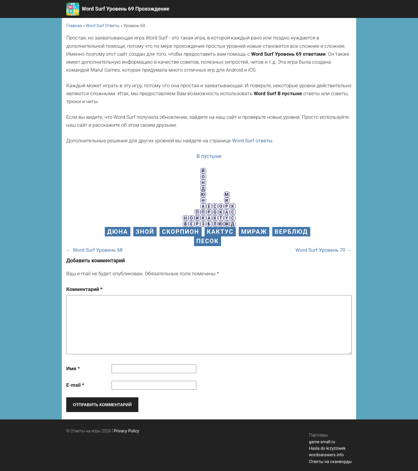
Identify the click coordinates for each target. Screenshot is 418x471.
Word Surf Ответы (103, 25)
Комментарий (84, 289)
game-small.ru (322, 441)
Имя (73, 368)
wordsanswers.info (326, 454)
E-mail (75, 385)
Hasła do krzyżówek (327, 448)
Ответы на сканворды (330, 461)
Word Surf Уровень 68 (98, 250)
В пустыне (209, 156)
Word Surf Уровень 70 (320, 250)
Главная (74, 25)
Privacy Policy (126, 431)
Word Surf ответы (252, 141)
